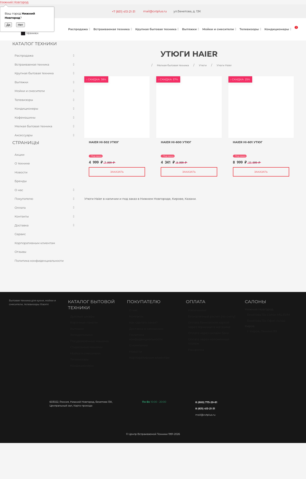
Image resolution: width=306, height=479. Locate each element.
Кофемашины (45, 117)
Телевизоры (250, 29)
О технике (22, 163)
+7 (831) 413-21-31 (123, 11)
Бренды (21, 181)
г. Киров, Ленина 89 (262, 333)
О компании (138, 347)
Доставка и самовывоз (146, 330)
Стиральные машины (86, 349)
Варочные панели (84, 324)
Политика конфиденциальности (39, 260)
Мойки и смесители (219, 29)
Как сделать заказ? (143, 324)
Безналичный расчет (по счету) (211, 318)
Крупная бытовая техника (157, 29)
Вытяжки (191, 29)
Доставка (45, 225)
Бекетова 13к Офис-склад (266, 322)
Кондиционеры (278, 29)
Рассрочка (196, 351)
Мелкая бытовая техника (45, 126)
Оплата (45, 207)
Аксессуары (45, 135)
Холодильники (81, 336)
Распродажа (79, 29)
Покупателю (45, 198)
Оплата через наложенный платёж (208, 343)
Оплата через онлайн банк (208, 335)
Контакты (45, 216)
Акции (19, 154)
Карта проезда (82, 405)
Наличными (197, 312)
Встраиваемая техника (113, 29)
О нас (45, 190)
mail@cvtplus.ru (155, 11)
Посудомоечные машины (89, 343)
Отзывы (20, 251)
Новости (21, 172)
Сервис (20, 234)
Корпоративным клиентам (35, 243)
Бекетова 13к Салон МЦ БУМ (268, 316)
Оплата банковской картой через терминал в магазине (209, 327)
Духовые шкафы (82, 318)
